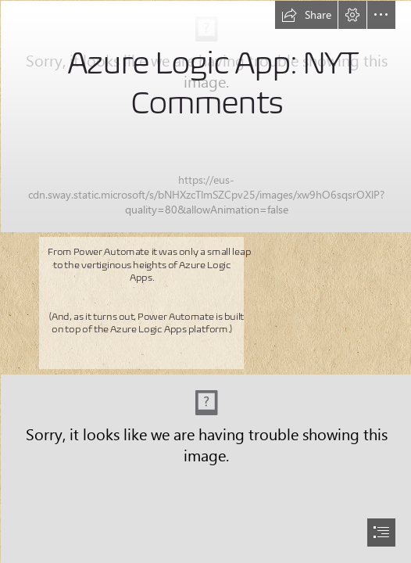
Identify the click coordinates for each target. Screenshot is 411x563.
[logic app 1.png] (205, 115)
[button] (306, 15)
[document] (205, 281)
